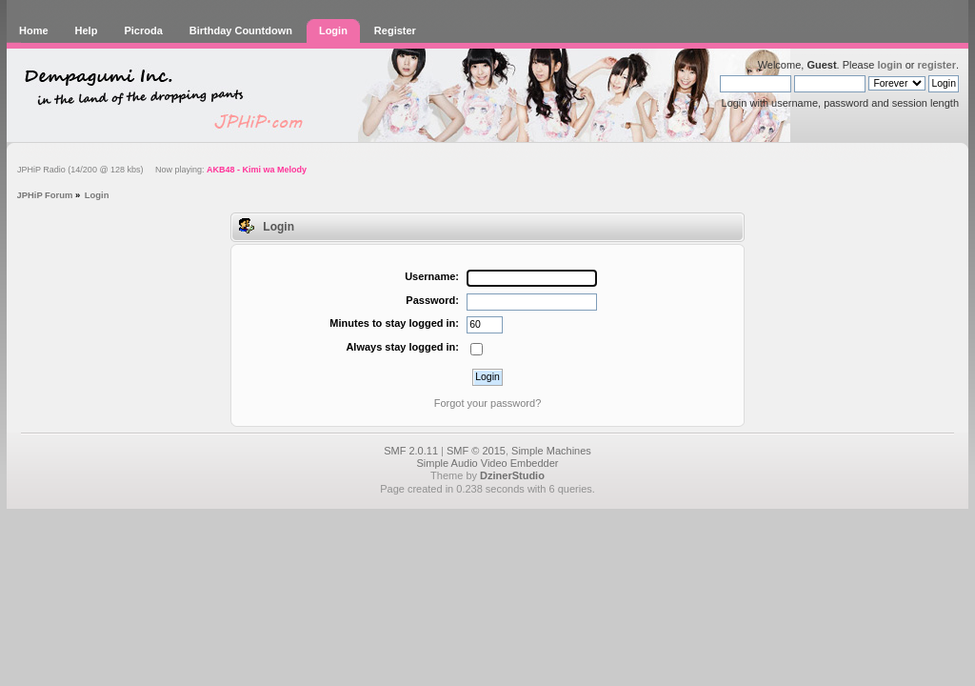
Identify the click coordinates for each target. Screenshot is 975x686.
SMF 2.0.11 (411, 450)
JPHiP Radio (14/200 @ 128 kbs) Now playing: (162, 169)
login (889, 65)
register (937, 65)
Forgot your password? (488, 403)
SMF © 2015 (476, 450)
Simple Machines (551, 450)
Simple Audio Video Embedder (487, 463)
